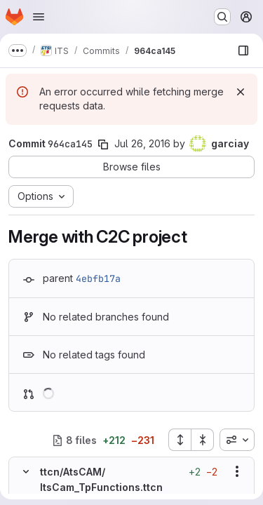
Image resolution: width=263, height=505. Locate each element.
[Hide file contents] (26, 471)
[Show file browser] (243, 50)
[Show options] (237, 471)
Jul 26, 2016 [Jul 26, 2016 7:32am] (142, 143)
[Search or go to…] (222, 16)
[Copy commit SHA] (103, 144)
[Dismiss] (240, 91)
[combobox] (237, 440)
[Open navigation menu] (38, 17)
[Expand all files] (179, 440)
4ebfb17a (98, 278)
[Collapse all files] (202, 440)
